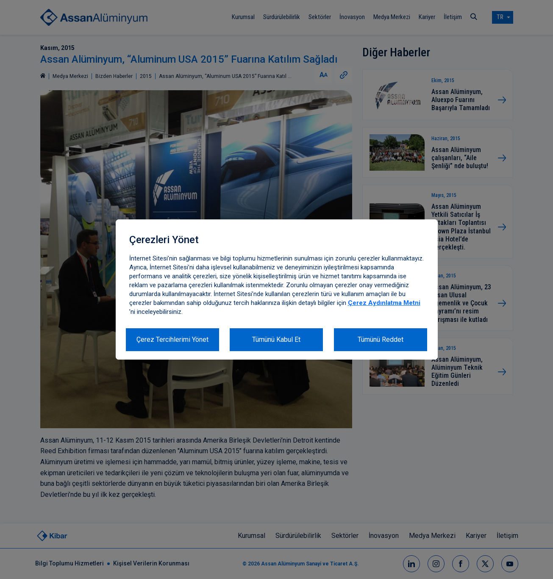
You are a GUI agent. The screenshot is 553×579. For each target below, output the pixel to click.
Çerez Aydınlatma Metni (384, 303)
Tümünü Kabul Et (276, 339)
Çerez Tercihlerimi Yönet (172, 339)
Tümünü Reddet (380, 339)
